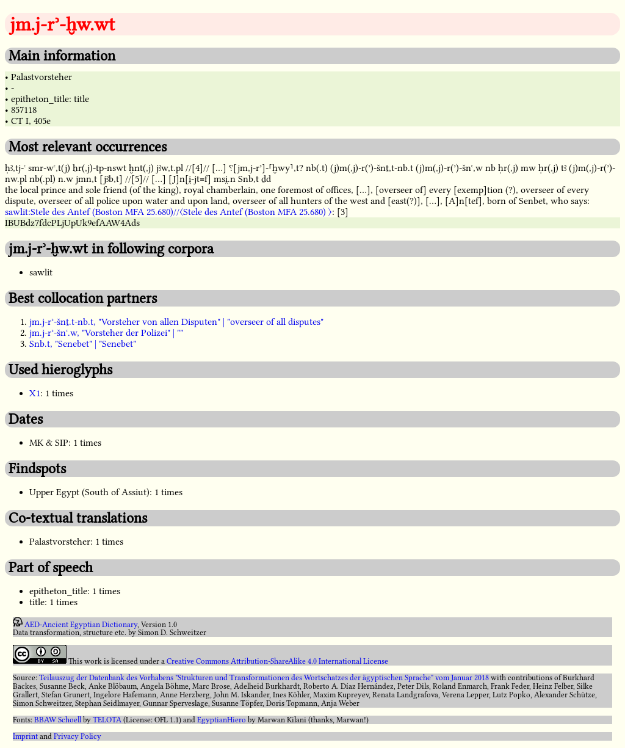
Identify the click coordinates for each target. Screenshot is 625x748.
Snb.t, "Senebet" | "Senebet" (82, 343)
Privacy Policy (77, 736)
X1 (34, 393)
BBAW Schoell (57, 720)
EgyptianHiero (221, 720)
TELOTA (107, 720)
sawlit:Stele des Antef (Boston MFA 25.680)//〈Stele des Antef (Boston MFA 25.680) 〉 (168, 211)
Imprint (25, 736)
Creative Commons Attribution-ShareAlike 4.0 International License (277, 661)
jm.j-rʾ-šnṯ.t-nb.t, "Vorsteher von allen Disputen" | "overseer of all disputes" (176, 321)
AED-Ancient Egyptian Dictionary (80, 624)
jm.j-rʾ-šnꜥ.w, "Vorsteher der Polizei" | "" (106, 332)
